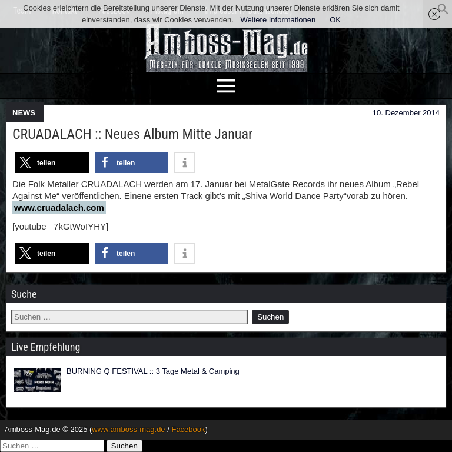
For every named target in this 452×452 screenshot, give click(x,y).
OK (335, 19)
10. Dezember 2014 (406, 112)
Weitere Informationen (278, 19)
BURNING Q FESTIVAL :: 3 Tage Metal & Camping (153, 371)
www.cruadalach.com (59, 207)
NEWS (23, 112)
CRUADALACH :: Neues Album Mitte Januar (132, 134)
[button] (443, 12)
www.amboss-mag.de (128, 429)
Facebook (188, 429)
